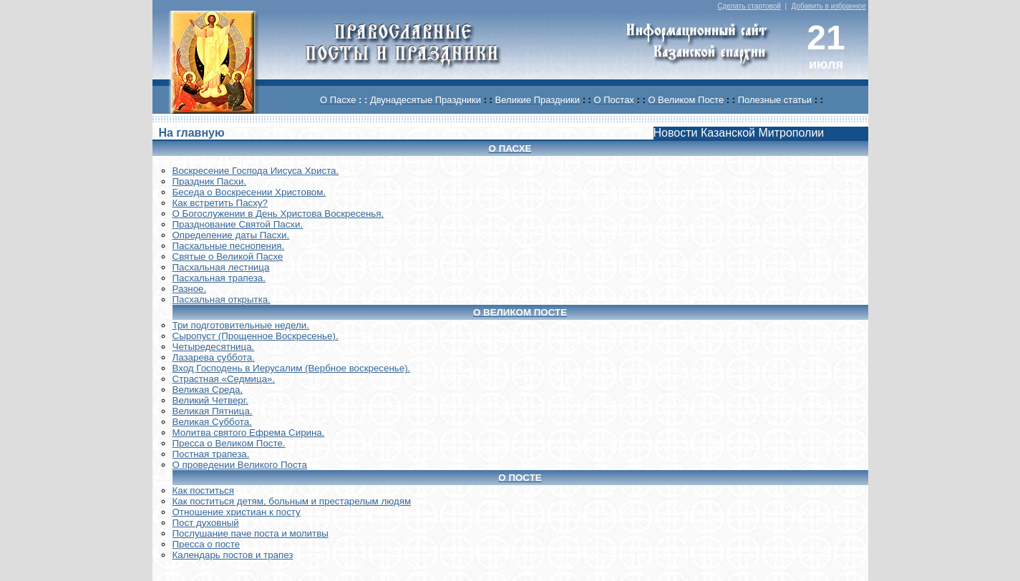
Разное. (190, 288)
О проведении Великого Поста (240, 464)
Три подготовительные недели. (241, 325)
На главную (191, 133)
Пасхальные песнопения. (229, 245)
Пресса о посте (207, 544)
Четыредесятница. (214, 346)
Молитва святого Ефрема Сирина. (249, 432)
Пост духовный (206, 522)
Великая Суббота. (212, 421)
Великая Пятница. (213, 411)
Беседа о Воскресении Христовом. (249, 192)
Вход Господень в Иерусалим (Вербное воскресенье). (292, 368)
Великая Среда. (208, 389)
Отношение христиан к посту (237, 512)
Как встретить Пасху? (220, 202)
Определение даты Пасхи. (231, 235)
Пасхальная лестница (221, 267)
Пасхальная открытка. (222, 299)
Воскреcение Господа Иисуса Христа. (256, 170)
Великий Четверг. (210, 400)
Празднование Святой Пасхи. (238, 224)
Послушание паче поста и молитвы (251, 533)
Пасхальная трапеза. (219, 278)
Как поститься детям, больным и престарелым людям (292, 501)
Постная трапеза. (211, 454)
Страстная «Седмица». (224, 379)
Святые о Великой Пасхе (228, 256)
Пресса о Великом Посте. (229, 443)
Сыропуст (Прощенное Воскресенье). (256, 336)
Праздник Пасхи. (210, 181)
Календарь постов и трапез (233, 555)
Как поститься (203, 490)
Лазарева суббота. (214, 357)
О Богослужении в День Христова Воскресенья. (278, 213)
